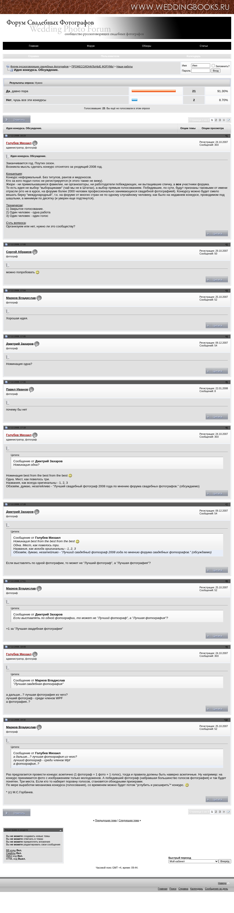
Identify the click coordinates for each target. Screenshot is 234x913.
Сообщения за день (216, 888)
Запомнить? (221, 66)
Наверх (222, 883)
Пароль (186, 70)
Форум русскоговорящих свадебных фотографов (39, 66)
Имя (184, 65)
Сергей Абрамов (19, 252)
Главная (34, 45)
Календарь (194, 56)
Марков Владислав (21, 298)
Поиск (172, 888)
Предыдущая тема (106, 820)
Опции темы (187, 128)
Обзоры (146, 45)
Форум (91, 45)
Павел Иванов (17, 389)
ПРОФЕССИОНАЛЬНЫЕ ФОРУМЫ (93, 66)
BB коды (11, 850)
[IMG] (9, 856)
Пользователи (110, 56)
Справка (33, 56)
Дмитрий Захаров (19, 343)
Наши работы (125, 66)
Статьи (204, 45)
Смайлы (11, 853)
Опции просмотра (213, 128)
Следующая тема (129, 820)
